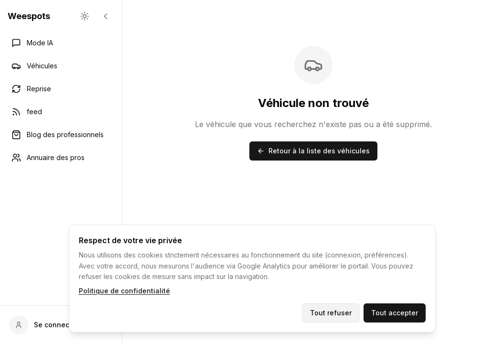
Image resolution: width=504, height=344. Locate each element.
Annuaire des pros (48, 157)
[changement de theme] (84, 16)
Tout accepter (394, 313)
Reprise (31, 89)
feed (26, 112)
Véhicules (34, 66)
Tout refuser (331, 313)
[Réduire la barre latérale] (105, 16)
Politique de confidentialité (124, 291)
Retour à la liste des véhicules (313, 151)
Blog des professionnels (57, 135)
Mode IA (32, 43)
